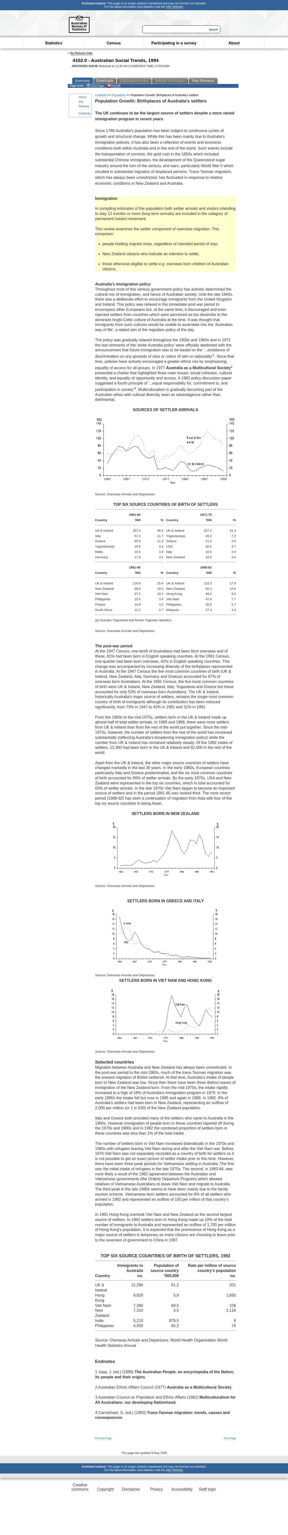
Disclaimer (131, 1489)
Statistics (53, 43)
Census (114, 43)
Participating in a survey (173, 43)
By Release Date (82, 53)
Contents (85, 113)
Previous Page (103, 1438)
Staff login (207, 1489)
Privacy (156, 1489)
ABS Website (174, 7)
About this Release (84, 101)
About (234, 43)
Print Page (95, 85)
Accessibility (182, 1489)
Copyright (105, 1489)
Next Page (230, 1438)
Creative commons (80, 1487)
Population (119, 95)
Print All (113, 85)
